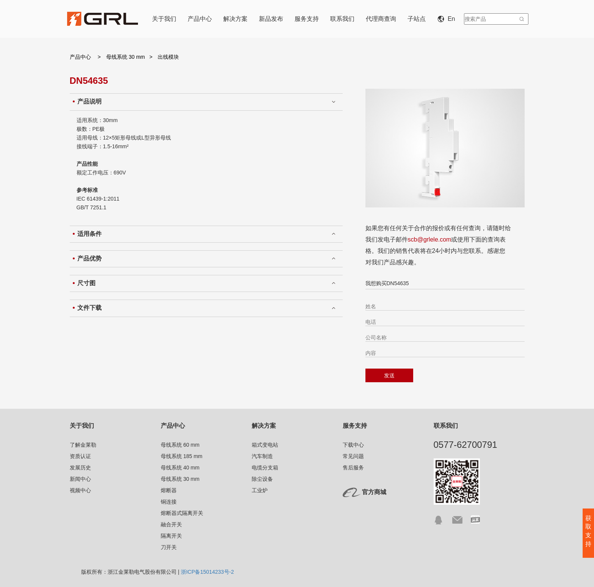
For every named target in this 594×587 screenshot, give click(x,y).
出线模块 (168, 57)
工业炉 (260, 490)
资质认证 (80, 456)
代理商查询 (381, 19)
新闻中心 (80, 479)
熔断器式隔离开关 (182, 513)
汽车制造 (262, 456)
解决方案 (235, 19)
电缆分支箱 (265, 468)
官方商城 (374, 492)
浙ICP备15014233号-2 (207, 572)
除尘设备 (262, 479)
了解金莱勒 (83, 445)
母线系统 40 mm (180, 468)
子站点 (416, 19)
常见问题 (353, 456)
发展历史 (80, 468)
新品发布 (271, 19)
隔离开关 (171, 536)
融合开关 (171, 524)
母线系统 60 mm (180, 445)
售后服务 (353, 468)
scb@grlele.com (429, 239)
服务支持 (307, 19)
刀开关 (169, 547)
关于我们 (164, 19)
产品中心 (200, 19)
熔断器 (169, 490)
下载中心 (353, 445)
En (447, 19)
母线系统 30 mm (126, 57)
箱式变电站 (265, 445)
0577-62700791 (465, 444)
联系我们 (342, 19)
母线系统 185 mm (181, 456)
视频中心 (80, 490)
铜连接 (169, 502)
